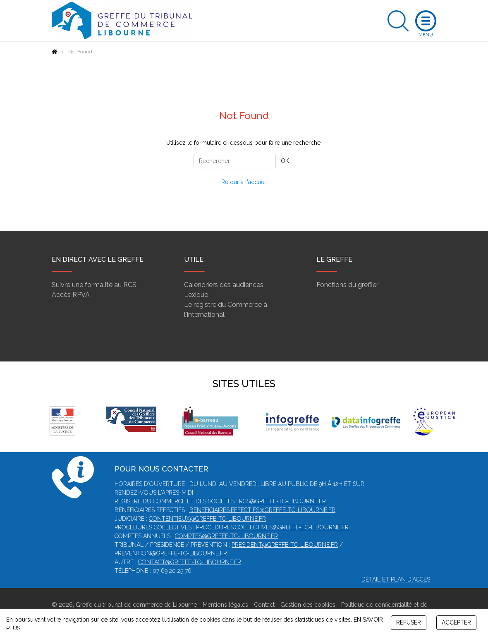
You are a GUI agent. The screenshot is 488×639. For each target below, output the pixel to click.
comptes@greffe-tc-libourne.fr (226, 536)
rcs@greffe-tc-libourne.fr (282, 501)
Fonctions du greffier (347, 285)
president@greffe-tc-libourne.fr (285, 544)
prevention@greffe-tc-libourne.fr (171, 553)
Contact (264, 604)
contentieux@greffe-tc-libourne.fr (207, 518)
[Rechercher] (235, 161)
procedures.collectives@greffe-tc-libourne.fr (272, 527)
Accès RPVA (71, 295)
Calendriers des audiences (223, 285)
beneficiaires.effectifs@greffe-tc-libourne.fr (262, 510)
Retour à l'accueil (244, 182)
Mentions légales (225, 604)
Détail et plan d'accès (395, 579)
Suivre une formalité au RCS (94, 285)
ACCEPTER (456, 622)
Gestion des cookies (307, 604)
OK (285, 161)
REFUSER (408, 622)
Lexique (196, 295)
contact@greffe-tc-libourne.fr (189, 562)
